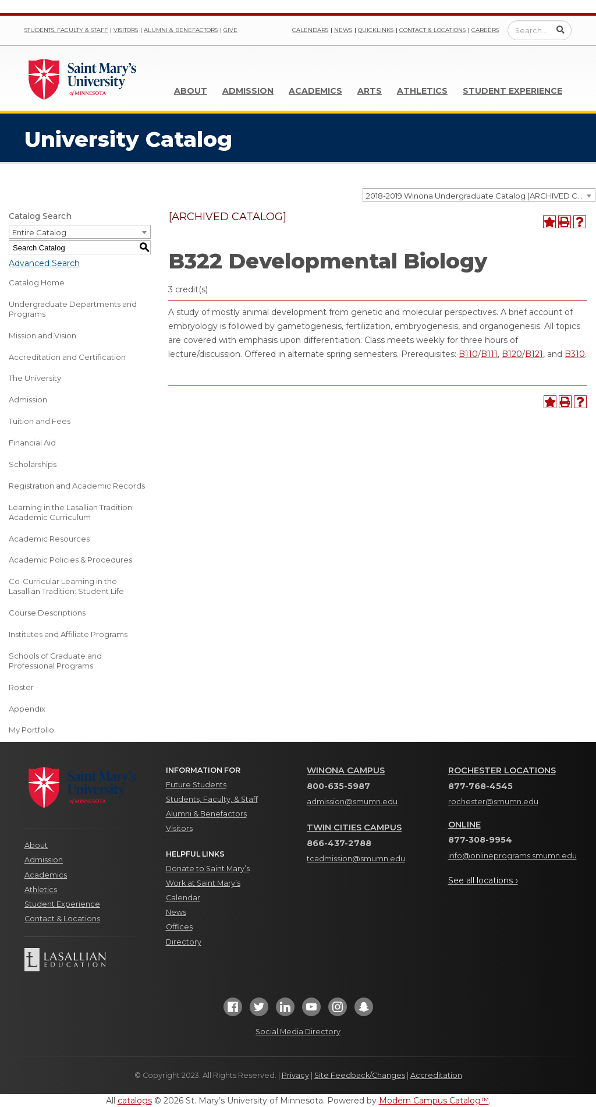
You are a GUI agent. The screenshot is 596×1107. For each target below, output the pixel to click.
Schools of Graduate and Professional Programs (55, 660)
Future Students (196, 784)
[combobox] (479, 195)
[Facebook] (233, 1010)
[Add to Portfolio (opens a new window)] (549, 221)
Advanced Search (44, 263)
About (190, 91)
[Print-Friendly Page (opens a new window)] (564, 221)
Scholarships (32, 464)
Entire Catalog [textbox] (39, 232)
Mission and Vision (42, 335)
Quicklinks (375, 30)
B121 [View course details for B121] (534, 354)
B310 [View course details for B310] (575, 354)
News (343, 30)
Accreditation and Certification (67, 357)
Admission (248, 91)
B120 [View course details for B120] (512, 354)
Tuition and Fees (39, 421)
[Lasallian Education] (86, 959)
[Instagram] (337, 1010)
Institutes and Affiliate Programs (68, 634)
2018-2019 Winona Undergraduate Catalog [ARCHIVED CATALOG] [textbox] (480, 195)
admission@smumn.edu (352, 801)
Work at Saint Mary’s (203, 883)
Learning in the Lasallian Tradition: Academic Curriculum (71, 512)
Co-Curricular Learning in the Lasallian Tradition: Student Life (66, 586)
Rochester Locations (502, 770)
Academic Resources (49, 538)
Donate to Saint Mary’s (208, 868)
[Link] (82, 78)
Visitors (125, 30)
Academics (315, 91)
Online (464, 824)
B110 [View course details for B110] (468, 354)
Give (230, 30)
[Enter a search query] (540, 30)
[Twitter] (259, 1010)
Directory (183, 942)
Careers (485, 30)
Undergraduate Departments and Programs (73, 309)
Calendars (310, 30)
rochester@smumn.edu (493, 801)
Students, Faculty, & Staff (212, 799)
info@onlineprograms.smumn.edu (512, 855)
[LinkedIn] (285, 1010)
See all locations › (483, 880)
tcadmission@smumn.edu (356, 858)
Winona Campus (346, 770)
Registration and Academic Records (77, 485)
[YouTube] (311, 1010)
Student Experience (512, 91)
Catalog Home (37, 282)
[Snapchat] (363, 1010)
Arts (369, 91)
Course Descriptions (47, 612)
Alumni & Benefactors (181, 30)
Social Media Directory (298, 1031)
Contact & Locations (432, 30)
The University (35, 378)
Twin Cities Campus (354, 827)
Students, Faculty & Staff (66, 30)
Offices (179, 926)
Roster (21, 687)
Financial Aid (32, 442)
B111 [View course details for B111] (489, 354)
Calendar (183, 897)
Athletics (422, 91)
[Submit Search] (560, 29)
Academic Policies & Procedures (70, 559)
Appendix (27, 708)
